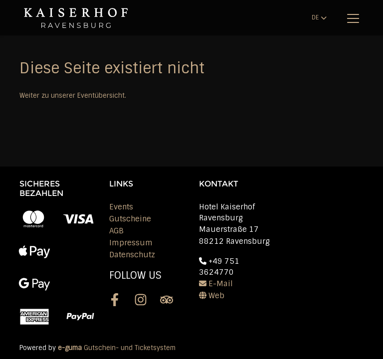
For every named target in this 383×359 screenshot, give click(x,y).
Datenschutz (132, 255)
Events (121, 207)
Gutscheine (130, 219)
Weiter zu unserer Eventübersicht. (72, 95)
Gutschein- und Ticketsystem (117, 348)
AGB (116, 231)
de (315, 17)
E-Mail (216, 284)
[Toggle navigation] (353, 17)
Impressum (131, 243)
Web (211, 296)
